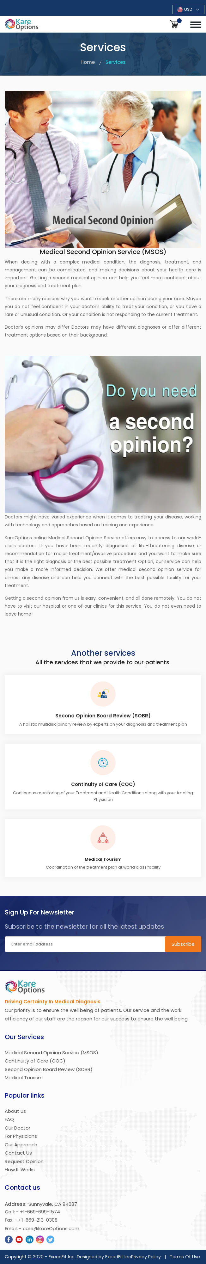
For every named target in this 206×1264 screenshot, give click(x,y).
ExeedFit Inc (118, 1257)
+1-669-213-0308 (38, 1220)
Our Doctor (17, 1128)
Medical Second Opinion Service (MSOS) (51, 1052)
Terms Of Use (185, 1257)
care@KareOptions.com (51, 1228)
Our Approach (21, 1144)
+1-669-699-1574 (40, 1211)
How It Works (20, 1169)
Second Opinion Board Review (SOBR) (103, 716)
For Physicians (21, 1136)
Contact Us (18, 1152)
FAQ (9, 1119)
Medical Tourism (24, 1077)
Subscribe (183, 944)
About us (15, 1111)
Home (88, 62)
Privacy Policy (146, 1257)
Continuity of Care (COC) (103, 784)
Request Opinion (24, 1161)
